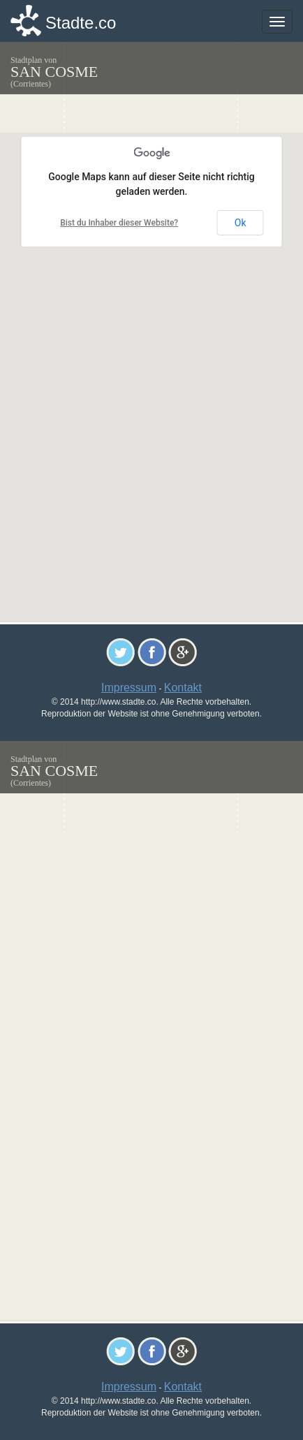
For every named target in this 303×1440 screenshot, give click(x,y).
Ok (240, 222)
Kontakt (183, 687)
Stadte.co (80, 22)
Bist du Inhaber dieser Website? (119, 223)
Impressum (128, 687)
